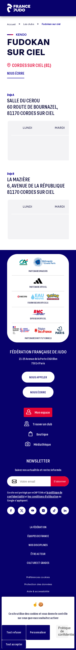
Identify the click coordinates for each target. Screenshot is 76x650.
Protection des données (38, 584)
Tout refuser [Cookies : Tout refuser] (13, 632)
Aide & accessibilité (38, 591)
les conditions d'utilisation (43, 496)
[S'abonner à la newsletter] (60, 481)
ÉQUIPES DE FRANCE (38, 536)
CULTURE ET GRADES (38, 562)
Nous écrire (38, 392)
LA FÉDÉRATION (38, 527)
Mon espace (38, 411)
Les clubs (28, 24)
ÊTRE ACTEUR (38, 554)
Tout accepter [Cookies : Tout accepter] (14, 644)
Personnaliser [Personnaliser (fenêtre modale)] (38, 632)
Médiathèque (38, 443)
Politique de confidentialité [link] (63, 631)
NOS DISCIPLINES (38, 545)
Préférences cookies (38, 577)
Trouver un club (38, 423)
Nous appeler (38, 377)
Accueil (11, 24)
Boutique (38, 433)
